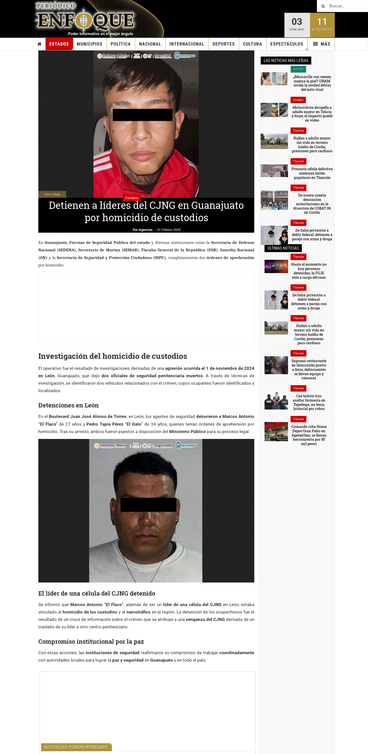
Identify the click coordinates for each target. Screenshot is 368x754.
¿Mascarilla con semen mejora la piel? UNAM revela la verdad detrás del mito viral (312, 83)
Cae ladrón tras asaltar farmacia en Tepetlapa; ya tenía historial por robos (309, 402)
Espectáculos (289, 45)
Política (121, 44)
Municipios (89, 44)
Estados (61, 45)
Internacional (186, 44)
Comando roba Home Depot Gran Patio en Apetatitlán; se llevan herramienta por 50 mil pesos (309, 435)
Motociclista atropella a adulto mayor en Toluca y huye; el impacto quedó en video (312, 114)
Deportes (224, 44)
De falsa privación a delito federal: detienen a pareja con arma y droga (312, 234)
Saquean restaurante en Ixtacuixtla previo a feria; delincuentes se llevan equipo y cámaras (308, 369)
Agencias (146, 230)
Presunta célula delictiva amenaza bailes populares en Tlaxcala (312, 173)
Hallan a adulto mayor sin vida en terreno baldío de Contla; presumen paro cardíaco (312, 144)
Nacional (150, 44)
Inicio (39, 44)
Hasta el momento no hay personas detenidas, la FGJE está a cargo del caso (309, 270)
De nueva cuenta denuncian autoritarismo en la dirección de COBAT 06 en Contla (312, 204)
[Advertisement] (146, 308)
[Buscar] (342, 6)
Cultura (252, 44)
